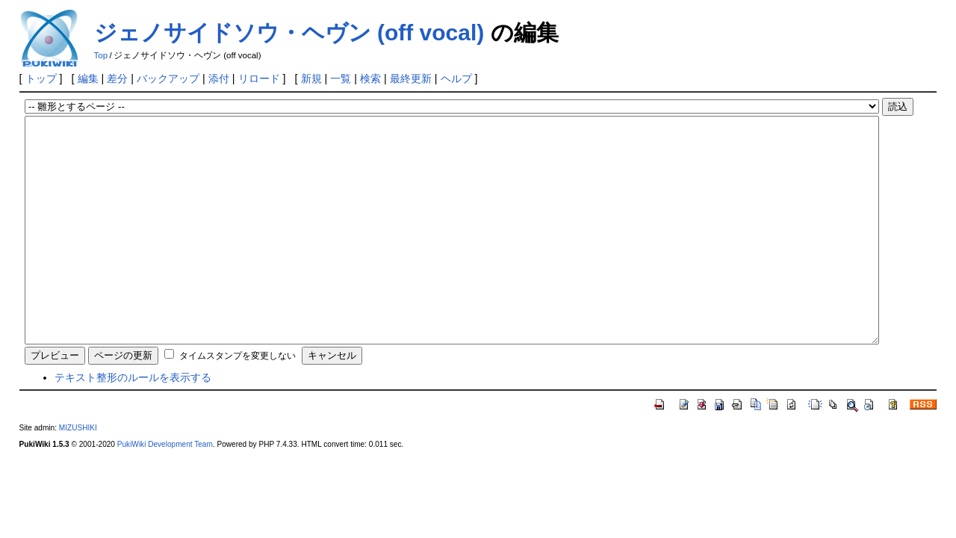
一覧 (340, 78)
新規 (311, 78)
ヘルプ (456, 78)
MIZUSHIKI (78, 473)
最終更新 (411, 78)
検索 (370, 78)
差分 (117, 78)
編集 (88, 78)
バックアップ (168, 78)
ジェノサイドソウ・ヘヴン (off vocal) (289, 32)
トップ (41, 78)
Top (101, 55)
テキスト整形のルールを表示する (133, 422)
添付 (218, 78)
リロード (259, 78)
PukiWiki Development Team (165, 489)
